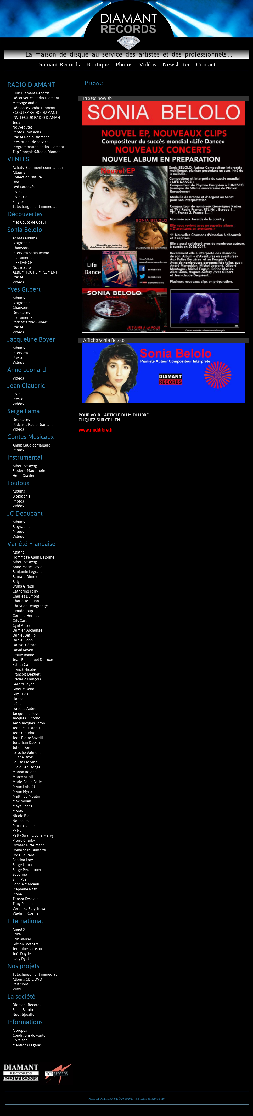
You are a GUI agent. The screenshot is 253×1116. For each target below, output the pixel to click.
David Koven (23, 650)
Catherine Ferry (25, 591)
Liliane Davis (23, 757)
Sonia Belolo (23, 1010)
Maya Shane (23, 806)
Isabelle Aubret (25, 708)
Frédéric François (27, 679)
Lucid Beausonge (27, 767)
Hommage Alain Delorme (33, 557)
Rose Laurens (24, 855)
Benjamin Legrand (28, 572)
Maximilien (22, 801)
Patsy (17, 830)
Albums (19, 172)
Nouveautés (22, 127)
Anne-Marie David (27, 567)
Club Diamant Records (31, 93)
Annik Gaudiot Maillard (31, 445)
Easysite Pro (158, 1098)
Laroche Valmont (27, 752)
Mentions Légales (27, 1045)
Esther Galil (22, 664)
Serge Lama (22, 865)
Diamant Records (58, 64)
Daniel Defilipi (25, 635)
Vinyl (17, 989)
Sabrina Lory (23, 860)
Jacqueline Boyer (27, 713)
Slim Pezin (21, 879)
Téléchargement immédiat (35, 206)
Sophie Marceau (26, 884)
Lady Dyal (21, 959)
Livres (17, 192)
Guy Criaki (21, 694)
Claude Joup (23, 611)
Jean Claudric (24, 733)
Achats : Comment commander (38, 167)
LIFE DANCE (22, 262)
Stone (17, 894)
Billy (16, 581)
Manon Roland (25, 772)
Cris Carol (21, 620)
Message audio (25, 103)
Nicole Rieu (22, 816)
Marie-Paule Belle (27, 782)
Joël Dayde (22, 954)
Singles (18, 201)
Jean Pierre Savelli (28, 738)
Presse (18, 277)
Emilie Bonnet (24, 655)
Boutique (97, 64)
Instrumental (23, 257)
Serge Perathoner (27, 870)
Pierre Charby (24, 840)
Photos (123, 64)
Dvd (16, 182)
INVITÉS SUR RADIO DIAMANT (37, 117)
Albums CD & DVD (27, 979)
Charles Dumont (26, 596)
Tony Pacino (23, 904)
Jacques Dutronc (26, 718)
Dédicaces (22, 312)
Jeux (16, 122)
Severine (20, 874)
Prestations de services (31, 142)
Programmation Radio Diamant (38, 147)
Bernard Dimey (25, 576)
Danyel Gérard (24, 645)
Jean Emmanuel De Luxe (33, 659)
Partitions (21, 984)
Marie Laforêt (24, 786)
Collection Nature (27, 177)
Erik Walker (22, 939)
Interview (20, 353)
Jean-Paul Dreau (26, 728)
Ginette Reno (23, 689)
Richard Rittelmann (29, 845)
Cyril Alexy (21, 625)
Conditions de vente (29, 1035)
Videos (18, 282)
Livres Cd (20, 197)
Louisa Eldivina (25, 762)
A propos (20, 1030)
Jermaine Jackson (27, 949)
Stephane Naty (25, 889)
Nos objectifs (23, 1015)
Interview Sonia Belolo (31, 253)
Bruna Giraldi (23, 586)
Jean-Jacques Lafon (29, 723)
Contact (206, 64)
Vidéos (147, 64)
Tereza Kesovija (26, 899)
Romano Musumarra (29, 850)
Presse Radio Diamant (31, 137)
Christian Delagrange (30, 606)
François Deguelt (27, 674)
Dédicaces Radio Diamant (34, 108)
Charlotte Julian (26, 601)
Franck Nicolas (25, 669)
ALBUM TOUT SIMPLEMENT (35, 272)
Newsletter (176, 64)
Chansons (21, 248)
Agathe (19, 552)
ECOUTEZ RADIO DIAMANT (35, 112)
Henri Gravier (24, 475)
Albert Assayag (25, 466)
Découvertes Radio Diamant (36, 98)
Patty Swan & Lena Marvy (33, 835)
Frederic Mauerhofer (30, 470)
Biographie (22, 243)
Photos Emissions (27, 132)
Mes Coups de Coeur (29, 222)
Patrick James (24, 826)
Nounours (21, 821)
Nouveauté (22, 267)
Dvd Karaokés (24, 187)
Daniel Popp (23, 640)
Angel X (19, 929)
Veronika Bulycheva (29, 909)
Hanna (18, 699)
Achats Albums (25, 238)
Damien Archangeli (28, 630)
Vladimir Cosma (26, 913)
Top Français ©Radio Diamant (37, 152)
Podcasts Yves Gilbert (30, 322)
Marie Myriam (24, 791)
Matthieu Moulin (26, 796)
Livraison (20, 1040)
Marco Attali (23, 777)
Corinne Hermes (26, 615)
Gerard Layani (24, 684)
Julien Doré (22, 747)
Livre (17, 394)
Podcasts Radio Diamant (33, 424)
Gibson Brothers (25, 944)
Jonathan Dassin (26, 742)
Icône (17, 703)
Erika (17, 934)
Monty (18, 811)
